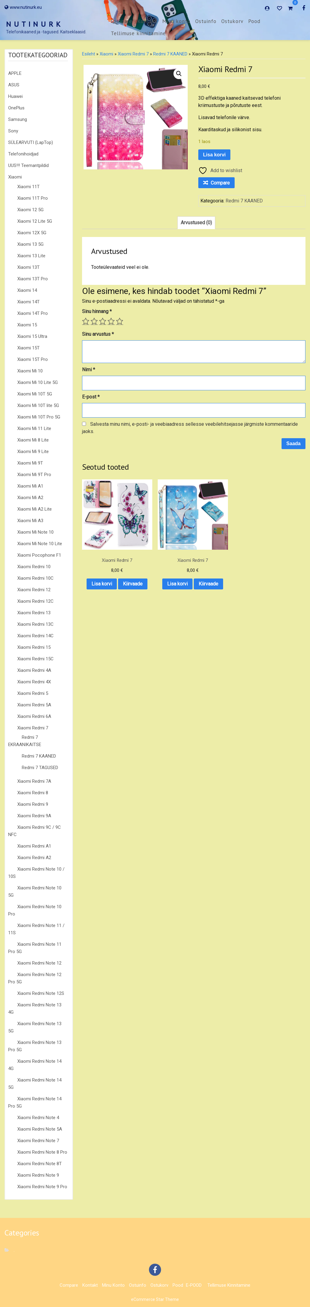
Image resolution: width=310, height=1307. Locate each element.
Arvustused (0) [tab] (196, 222)
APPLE (14, 73)
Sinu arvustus (98, 334)
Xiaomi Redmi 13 (34, 612)
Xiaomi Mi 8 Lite (33, 440)
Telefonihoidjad (23, 154)
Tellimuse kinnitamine (138, 33)
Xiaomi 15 (27, 325)
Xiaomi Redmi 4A (34, 670)
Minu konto (176, 21)
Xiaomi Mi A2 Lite (34, 509)
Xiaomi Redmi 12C (35, 601)
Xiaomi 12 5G (30, 209)
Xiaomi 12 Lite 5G (34, 221)
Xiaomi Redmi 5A (34, 705)
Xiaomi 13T (28, 267)
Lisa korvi (214, 154)
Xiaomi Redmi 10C (35, 578)
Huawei (15, 96)
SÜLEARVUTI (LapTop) (30, 142)
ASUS (13, 85)
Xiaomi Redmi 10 (34, 566)
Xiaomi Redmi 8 (32, 792)
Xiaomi (15, 177)
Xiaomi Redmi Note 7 (38, 1140)
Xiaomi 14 (27, 290)
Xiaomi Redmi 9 (32, 804)
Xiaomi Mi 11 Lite (34, 428)
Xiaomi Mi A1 (30, 486)
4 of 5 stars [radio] (111, 321)
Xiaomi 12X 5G (31, 232)
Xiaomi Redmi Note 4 (38, 1117)
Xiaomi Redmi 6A (34, 716)
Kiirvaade (107, 579)
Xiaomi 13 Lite (31, 255)
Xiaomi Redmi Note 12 (39, 963)
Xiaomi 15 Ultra (32, 336)
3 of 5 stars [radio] (102, 321)
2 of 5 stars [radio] (94, 321)
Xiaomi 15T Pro (32, 359)
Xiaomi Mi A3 (30, 520)
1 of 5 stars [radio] (85, 321)
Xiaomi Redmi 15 (34, 647)
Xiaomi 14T (28, 302)
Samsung (17, 119)
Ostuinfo (205, 21)
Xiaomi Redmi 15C (35, 659)
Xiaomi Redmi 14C (35, 635)
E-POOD (194, 1285)
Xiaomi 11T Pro (32, 198)
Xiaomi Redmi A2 (34, 857)
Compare (121, 21)
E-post (91, 397)
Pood (254, 21)
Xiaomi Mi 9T (30, 463)
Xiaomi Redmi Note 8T (39, 1163)
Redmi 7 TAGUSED (40, 767)
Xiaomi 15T (28, 348)
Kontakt (147, 21)
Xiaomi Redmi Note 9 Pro (42, 1186)
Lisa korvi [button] (106, 563)
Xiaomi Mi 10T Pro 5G (38, 417)
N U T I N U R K (33, 24)
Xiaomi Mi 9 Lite (33, 451)
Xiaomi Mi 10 (30, 371)
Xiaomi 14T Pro (32, 313)
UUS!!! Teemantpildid (28, 165)
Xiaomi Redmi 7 (32, 728)
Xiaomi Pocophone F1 (39, 555)
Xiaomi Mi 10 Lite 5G (37, 382)
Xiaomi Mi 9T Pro (34, 474)
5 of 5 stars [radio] (119, 321)
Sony (13, 131)
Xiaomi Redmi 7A (34, 781)
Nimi (88, 369)
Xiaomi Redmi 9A (34, 816)
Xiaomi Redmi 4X (34, 682)
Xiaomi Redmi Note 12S (40, 993)
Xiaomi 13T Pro (32, 279)
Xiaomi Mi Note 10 (35, 532)
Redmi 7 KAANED (39, 756)
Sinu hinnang (97, 311)
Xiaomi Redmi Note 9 (38, 1175)
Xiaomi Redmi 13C (35, 624)
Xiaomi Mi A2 (30, 497)
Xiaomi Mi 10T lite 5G (38, 405)
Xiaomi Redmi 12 (34, 589)
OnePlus (16, 108)
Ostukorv (232, 21)
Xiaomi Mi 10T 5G (34, 394)
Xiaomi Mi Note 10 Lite (39, 543)
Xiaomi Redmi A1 (34, 846)
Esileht (88, 54)
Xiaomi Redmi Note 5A (39, 1129)
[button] (178, 73)
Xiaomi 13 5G (30, 244)
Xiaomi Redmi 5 (32, 693)
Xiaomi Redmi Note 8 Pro (42, 1152)
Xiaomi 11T (28, 186)
